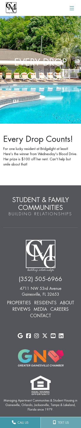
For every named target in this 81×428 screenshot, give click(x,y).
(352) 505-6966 (40, 279)
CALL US (20, 422)
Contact (40, 316)
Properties (19, 303)
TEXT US (61, 422)
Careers (59, 309)
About (67, 303)
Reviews (21, 309)
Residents (45, 303)
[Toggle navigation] (72, 7)
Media (40, 309)
